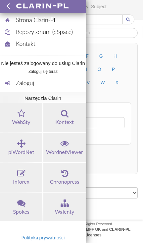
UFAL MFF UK (87, 229)
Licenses (92, 235)
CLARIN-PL (120, 229)
